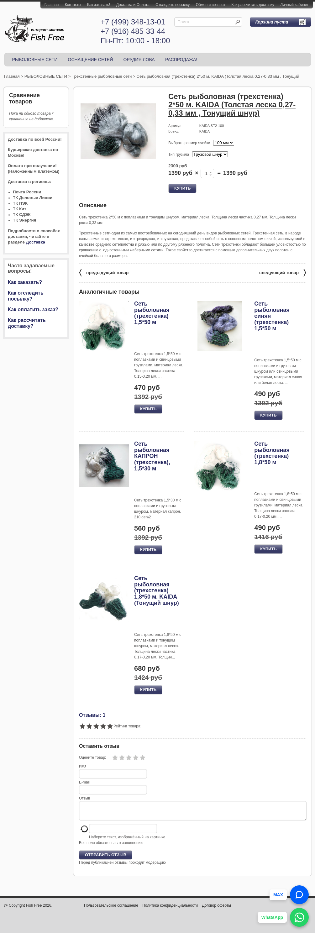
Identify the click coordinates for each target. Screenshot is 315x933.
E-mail (84, 782)
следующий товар (282, 272)
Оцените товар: (92, 757)
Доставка (35, 242)
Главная (52, 5)
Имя (82, 766)
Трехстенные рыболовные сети (102, 76)
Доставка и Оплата (133, 5)
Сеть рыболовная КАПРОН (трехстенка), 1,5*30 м (152, 456)
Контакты (73, 5)
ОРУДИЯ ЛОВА (139, 59)
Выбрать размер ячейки (189, 143)
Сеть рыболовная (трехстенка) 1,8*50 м (272, 453)
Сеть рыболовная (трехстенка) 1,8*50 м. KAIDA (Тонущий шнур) (156, 590)
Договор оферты (216, 909)
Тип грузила (178, 154)
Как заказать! (98, 5)
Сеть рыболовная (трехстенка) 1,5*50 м (152, 313)
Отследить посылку (172, 5)
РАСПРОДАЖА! (181, 59)
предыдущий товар (104, 272)
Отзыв (84, 798)
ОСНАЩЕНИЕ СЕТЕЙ (90, 59)
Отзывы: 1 (92, 715)
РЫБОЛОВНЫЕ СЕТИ (35, 59)
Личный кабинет (294, 5)
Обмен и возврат (210, 5)
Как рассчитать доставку (252, 5)
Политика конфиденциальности (170, 909)
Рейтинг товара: (127, 726)
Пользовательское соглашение (111, 909)
